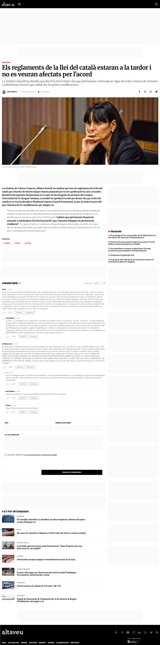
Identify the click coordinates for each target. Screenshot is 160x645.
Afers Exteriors (23, 564)
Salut (19, 524)
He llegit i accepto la (31, 455)
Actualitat (13, 638)
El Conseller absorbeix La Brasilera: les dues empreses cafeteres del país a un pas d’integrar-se (51, 515)
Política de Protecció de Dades (45, 641)
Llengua (7, 243)
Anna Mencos (12, 92)
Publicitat (25, 641)
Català (17, 243)
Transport (21, 577)
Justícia (20, 551)
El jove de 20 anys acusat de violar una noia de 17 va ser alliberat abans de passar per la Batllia (131, 243)
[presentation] (23, 465)
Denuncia (29, 312)
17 (5, 367)
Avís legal (83, 641)
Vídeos (51, 638)
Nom (6, 423)
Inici (4, 638)
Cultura (28, 243)
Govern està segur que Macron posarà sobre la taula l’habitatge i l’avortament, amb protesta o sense (47, 568)
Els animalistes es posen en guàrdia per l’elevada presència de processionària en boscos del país (129, 249)
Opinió (24, 638)
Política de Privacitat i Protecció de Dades (41, 455)
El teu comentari (12, 435)
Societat (6, 62)
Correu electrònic (63, 423)
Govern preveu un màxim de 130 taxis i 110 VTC (39, 581)
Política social (23, 537)
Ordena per (88, 283)
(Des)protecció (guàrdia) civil (122, 255)
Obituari (75, 638)
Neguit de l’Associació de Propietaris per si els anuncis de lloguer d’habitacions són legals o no (47, 595)
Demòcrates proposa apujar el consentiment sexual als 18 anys (46, 554)
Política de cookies (69, 641)
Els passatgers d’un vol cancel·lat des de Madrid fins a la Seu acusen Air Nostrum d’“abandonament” (132, 236)
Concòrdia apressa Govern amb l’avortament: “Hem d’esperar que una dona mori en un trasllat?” (49, 542)
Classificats (62, 638)
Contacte (14, 641)
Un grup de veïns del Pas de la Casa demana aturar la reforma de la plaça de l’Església (131, 260)
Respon (19, 312)
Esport (42, 638)
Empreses (20, 511)
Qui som (5, 641)
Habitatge (21, 590)
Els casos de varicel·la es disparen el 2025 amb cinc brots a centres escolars (51, 528)
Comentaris (45, 92)
